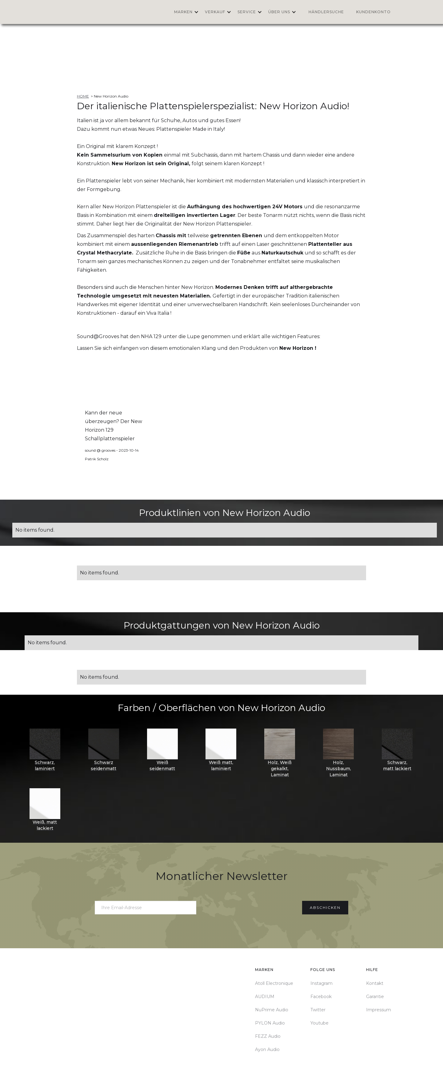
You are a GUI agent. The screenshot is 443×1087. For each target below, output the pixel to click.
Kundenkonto (373, 12)
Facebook (321, 996)
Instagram (321, 983)
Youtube (319, 1023)
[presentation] (249, 906)
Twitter (317, 1010)
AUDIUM (264, 996)
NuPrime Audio (271, 1010)
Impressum (378, 1010)
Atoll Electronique (274, 983)
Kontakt (374, 983)
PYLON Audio (270, 1023)
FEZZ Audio (268, 1036)
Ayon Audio (267, 1049)
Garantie (375, 996)
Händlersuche (326, 12)
